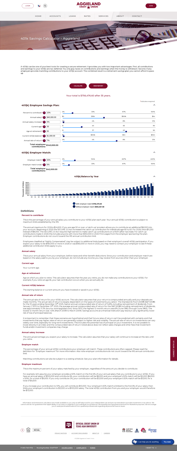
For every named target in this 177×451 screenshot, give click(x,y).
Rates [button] (87, 16)
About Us (95, 433)
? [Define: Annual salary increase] (44, 122)
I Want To (150, 448)
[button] (88, 153)
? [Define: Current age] (44, 127)
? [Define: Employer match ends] (44, 165)
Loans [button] (72, 16)
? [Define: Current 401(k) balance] (44, 136)
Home (38, 16)
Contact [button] (137, 16)
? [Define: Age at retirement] (44, 131)
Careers (107, 433)
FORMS (92, 448)
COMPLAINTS (81, 448)
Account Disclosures (79, 433)
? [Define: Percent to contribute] (44, 113)
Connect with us (174, 349)
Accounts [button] (55, 16)
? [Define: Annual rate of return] (44, 141)
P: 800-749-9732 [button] (27, 448)
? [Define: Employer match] (44, 160)
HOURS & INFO (67, 448)
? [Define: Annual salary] (44, 117)
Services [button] (103, 16)
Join (151, 6)
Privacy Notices (61, 433)
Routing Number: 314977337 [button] (47, 448)
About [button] (120, 16)
